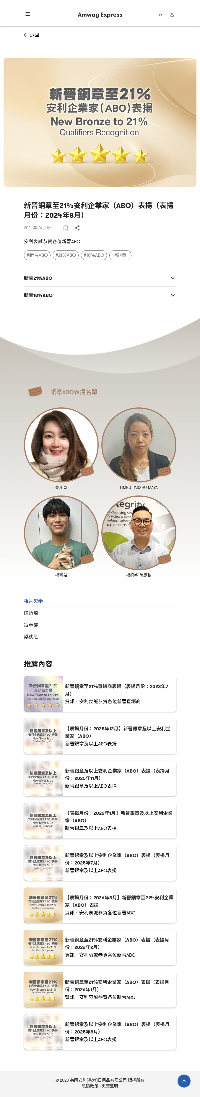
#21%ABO (66, 255)
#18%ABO (94, 255)
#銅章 (120, 255)
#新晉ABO (37, 255)
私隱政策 (90, 1086)
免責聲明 (110, 1086)
